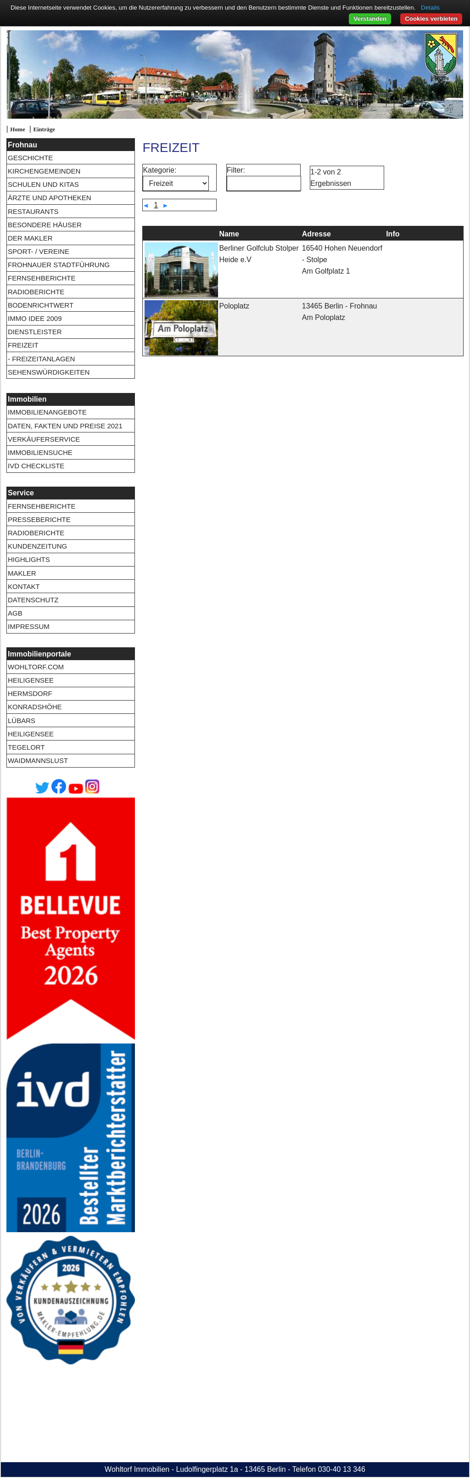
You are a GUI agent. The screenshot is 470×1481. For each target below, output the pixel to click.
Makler (22, 573)
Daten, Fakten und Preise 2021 (65, 426)
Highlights (29, 559)
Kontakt (24, 586)
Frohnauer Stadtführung (59, 264)
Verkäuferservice (44, 439)
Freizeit (23, 345)
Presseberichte (39, 519)
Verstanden (369, 18)
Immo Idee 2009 (35, 318)
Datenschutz (33, 600)
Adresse (316, 234)
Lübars (21, 720)
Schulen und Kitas (43, 184)
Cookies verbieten (431, 18)
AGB (15, 613)
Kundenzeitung (37, 546)
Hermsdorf (30, 693)
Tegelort (26, 747)
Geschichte (30, 158)
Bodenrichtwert (40, 305)
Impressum (29, 626)
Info (392, 234)
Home (17, 129)
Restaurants (33, 211)
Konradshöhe (35, 707)
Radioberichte (36, 292)
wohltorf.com (36, 667)
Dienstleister (35, 332)
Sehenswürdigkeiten (49, 372)
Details (430, 7)
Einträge (44, 129)
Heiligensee (31, 680)
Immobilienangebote (47, 412)
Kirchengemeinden (44, 171)
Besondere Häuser (45, 225)
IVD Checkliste (36, 466)
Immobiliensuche (40, 452)
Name (229, 234)
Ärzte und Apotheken (49, 197)
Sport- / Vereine (38, 251)
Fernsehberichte (42, 278)
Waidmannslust (38, 760)
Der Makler (30, 238)
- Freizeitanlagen (41, 359)
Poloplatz (234, 306)
